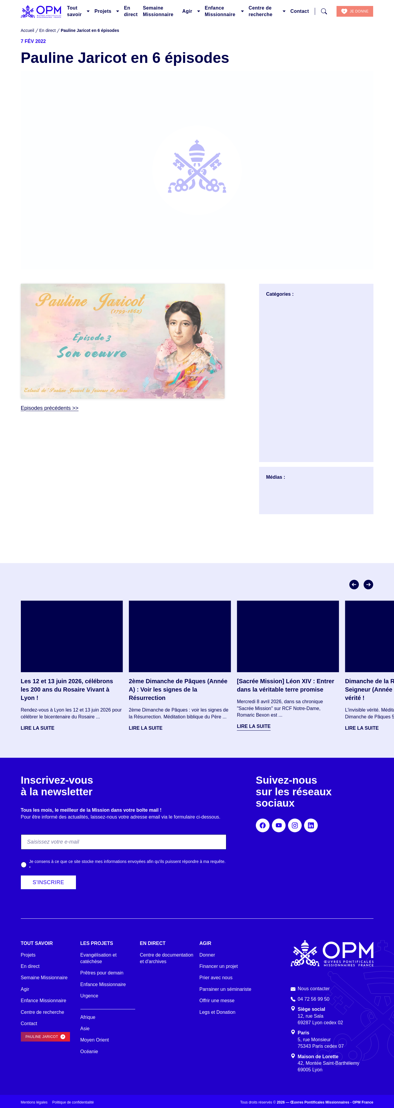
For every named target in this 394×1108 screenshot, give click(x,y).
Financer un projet (219, 966)
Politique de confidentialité (73, 1102)
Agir (187, 11)
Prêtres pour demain (102, 972)
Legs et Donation (218, 1012)
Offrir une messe (217, 1000)
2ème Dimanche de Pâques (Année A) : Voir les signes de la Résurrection (178, 689)
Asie (85, 1028)
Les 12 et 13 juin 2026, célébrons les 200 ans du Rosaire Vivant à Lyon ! (67, 689)
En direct (131, 11)
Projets (102, 11)
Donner (207, 954)
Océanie (89, 1051)
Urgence (89, 995)
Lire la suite (37, 728)
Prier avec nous (216, 977)
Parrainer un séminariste (225, 989)
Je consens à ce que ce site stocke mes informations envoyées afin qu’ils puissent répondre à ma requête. (127, 864)
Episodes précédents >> (50, 408)
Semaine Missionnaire (158, 11)
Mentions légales (34, 1102)
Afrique (88, 1017)
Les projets (96, 943)
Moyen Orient (94, 1039)
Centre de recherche (260, 11)
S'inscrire (48, 882)
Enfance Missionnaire (220, 11)
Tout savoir (74, 11)
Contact (299, 11)
